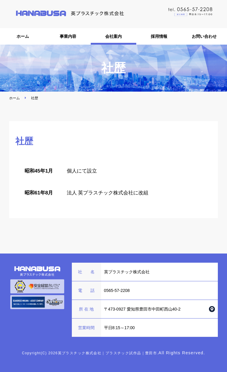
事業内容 (68, 36)
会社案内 (113, 36)
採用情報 (159, 36)
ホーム (23, 36)
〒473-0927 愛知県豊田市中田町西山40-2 (142, 309)
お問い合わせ (204, 36)
